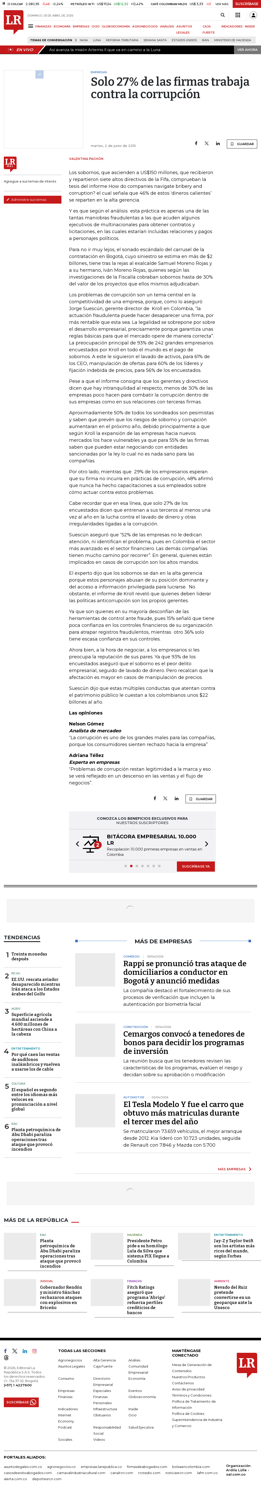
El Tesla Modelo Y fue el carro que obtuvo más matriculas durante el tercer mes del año (183, 1113)
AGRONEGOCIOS (145, 26)
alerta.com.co (15, 1479)
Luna (97, 40)
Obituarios (102, 1415)
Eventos (135, 1391)
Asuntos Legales (71, 1366)
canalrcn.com (121, 1473)
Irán (205, 40)
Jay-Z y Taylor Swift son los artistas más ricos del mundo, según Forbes (234, 1248)
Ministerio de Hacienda (232, 40)
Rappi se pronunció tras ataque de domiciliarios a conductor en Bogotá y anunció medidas (184, 972)
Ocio (132, 1415)
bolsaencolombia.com (191, 1467)
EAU (14, 1124)
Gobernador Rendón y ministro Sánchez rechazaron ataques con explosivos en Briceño (61, 1297)
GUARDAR (242, 144)
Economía (136, 1378)
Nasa (84, 40)
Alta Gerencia (104, 1360)
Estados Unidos (184, 40)
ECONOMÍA (62, 26)
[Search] (222, 15)
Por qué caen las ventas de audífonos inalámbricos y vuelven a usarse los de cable (35, 1062)
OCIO (96, 26)
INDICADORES (232, 26)
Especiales (102, 1391)
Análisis (134, 1360)
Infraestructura (105, 1409)
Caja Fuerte (103, 1366)
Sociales (65, 1439)
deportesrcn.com (46, 1479)
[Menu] (31, 26)
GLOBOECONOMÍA (116, 26)
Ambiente (221, 1281)
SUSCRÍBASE (246, 4)
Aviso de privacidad (188, 1389)
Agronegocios (70, 1360)
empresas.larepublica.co (101, 1467)
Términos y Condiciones (191, 1395)
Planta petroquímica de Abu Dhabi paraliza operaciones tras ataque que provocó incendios (36, 1139)
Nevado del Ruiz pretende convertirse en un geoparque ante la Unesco (233, 1297)
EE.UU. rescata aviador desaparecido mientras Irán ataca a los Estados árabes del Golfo (35, 987)
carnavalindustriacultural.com (81, 1473)
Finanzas (134, 1281)
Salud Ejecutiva (141, 1427)
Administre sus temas (26, 200)
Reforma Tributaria (122, 40)
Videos (99, 1439)
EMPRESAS (81, 26)
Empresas (66, 1391)
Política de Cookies (188, 1414)
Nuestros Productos (188, 1377)
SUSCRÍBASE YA (196, 866)
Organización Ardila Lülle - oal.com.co (238, 1470)
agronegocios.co (61, 1467)
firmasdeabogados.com (147, 1467)
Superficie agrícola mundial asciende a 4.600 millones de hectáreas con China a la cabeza (34, 1024)
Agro (15, 1008)
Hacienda (134, 1235)
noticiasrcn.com (178, 1473)
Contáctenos (183, 1383)
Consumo (66, 1378)
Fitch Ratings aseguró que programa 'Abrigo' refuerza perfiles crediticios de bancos (146, 1300)
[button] (76, 844)
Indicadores (68, 1409)
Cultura (18, 1083)
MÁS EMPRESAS (232, 1169)
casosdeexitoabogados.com (28, 1473)
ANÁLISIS (167, 26)
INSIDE (250, 26)
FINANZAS (43, 26)
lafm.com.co (207, 1473)
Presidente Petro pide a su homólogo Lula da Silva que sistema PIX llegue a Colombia (148, 1251)
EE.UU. (16, 973)
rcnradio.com (149, 1473)
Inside (133, 1409)
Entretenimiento (25, 1048)
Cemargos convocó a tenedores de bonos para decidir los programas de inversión (184, 1042)
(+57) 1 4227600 (18, 1385)
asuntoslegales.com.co (23, 1467)
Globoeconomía (142, 1397)
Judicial (46, 1281)
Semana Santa (155, 40)
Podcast (65, 1427)
